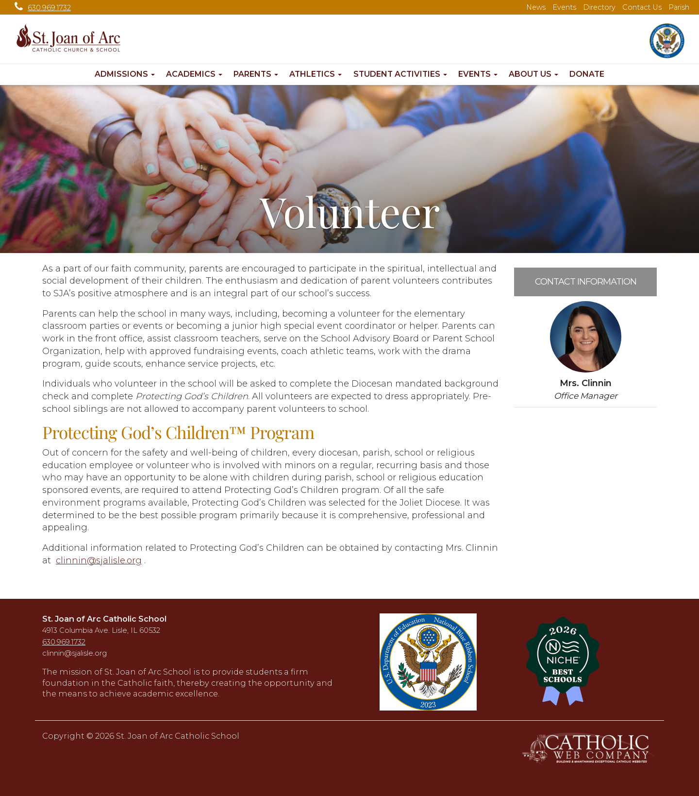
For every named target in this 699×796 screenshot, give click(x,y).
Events (564, 7)
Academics (194, 74)
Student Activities (400, 74)
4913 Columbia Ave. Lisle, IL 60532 (101, 630)
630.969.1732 (40, 7)
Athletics (315, 74)
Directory (599, 7)
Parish (678, 7)
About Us (533, 74)
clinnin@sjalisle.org (99, 560)
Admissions (125, 74)
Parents (255, 74)
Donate (586, 74)
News (536, 7)
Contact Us (642, 7)
